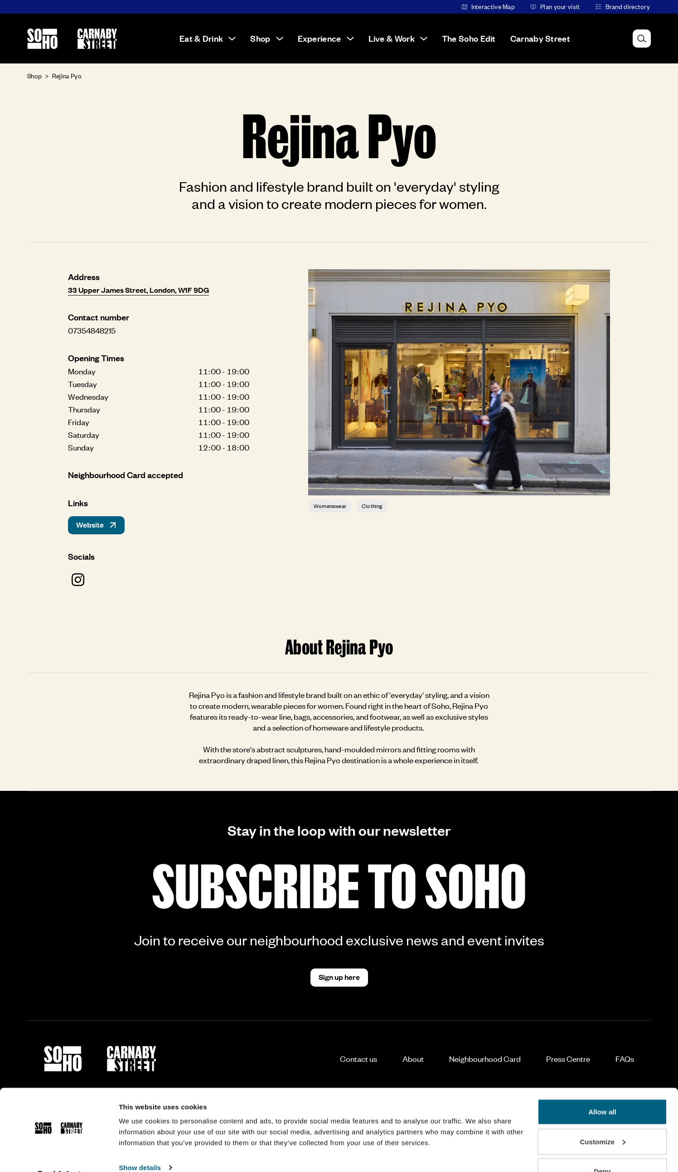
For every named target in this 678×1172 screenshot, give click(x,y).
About (413, 1058)
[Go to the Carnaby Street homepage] (97, 39)
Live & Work (397, 38)
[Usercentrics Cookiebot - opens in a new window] (58, 1154)
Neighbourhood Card (485, 1058)
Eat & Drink (207, 38)
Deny (602, 1148)
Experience (326, 38)
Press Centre (568, 1058)
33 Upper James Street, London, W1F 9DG (138, 290)
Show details (140, 1144)
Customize (602, 1118)
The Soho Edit (469, 38)
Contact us (358, 1058)
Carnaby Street (540, 38)
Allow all (602, 1088)
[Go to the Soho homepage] (42, 39)
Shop (266, 38)
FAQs (624, 1058)
